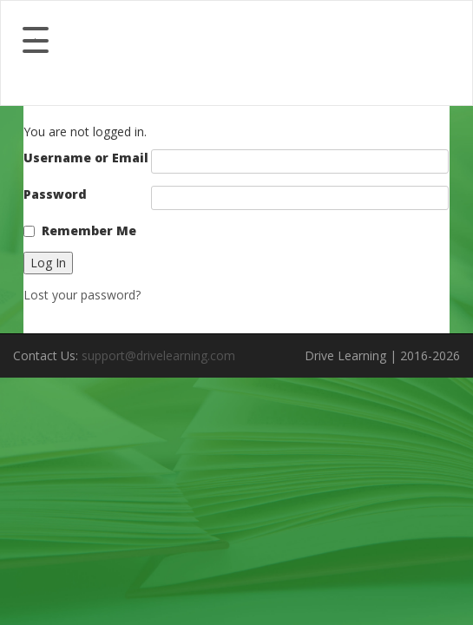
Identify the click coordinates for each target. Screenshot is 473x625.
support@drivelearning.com (158, 355)
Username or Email (85, 157)
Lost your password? (82, 294)
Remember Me (89, 230)
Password (55, 194)
